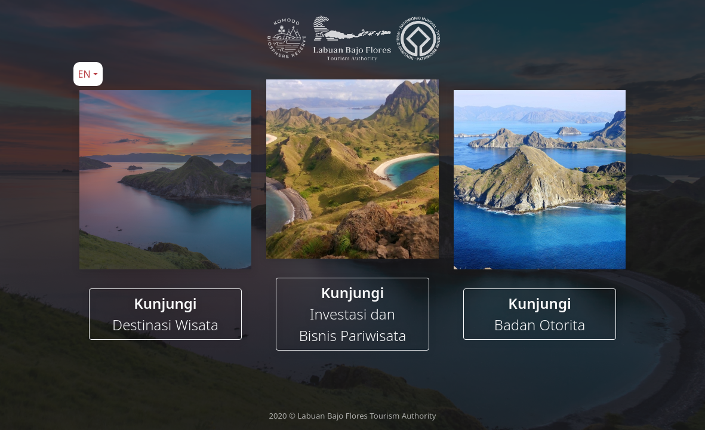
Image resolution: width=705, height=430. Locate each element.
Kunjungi (165, 314)
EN (84, 74)
